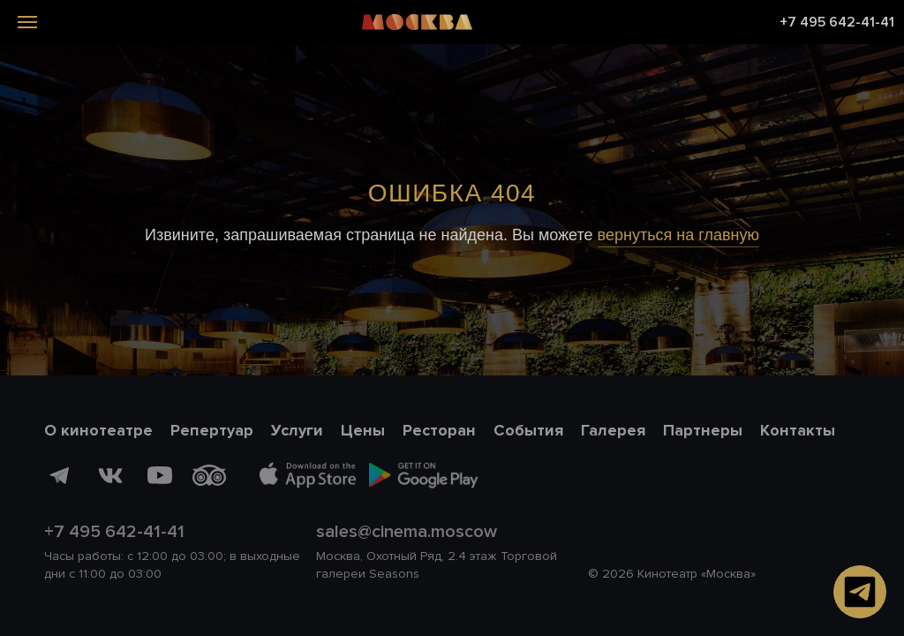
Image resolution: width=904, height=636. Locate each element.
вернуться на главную (678, 235)
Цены (363, 430)
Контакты (797, 430)
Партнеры (702, 430)
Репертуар (211, 430)
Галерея (613, 430)
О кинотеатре (98, 430)
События (528, 430)
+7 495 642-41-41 (837, 22)
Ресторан (439, 430)
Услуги (297, 430)
